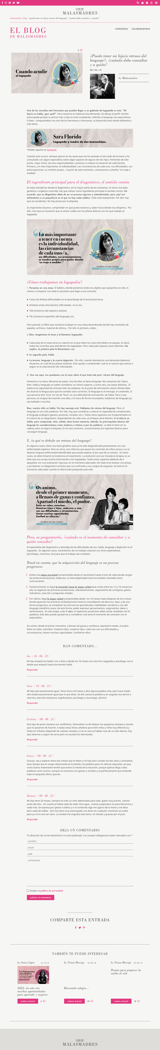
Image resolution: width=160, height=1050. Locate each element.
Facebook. (52, 149)
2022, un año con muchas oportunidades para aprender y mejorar (33, 991)
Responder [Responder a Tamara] (32, 819)
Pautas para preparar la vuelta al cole (126, 971)
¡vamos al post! (28, 1001)
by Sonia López (26, 962)
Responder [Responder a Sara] (32, 702)
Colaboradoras (141, 28)
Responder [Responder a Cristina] (32, 739)
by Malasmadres (128, 78)
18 (137, 1001)
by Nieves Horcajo (74, 962)
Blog (25, 18)
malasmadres (16, 18)
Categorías (121, 28)
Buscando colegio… (76, 988)
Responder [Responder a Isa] (32, 669)
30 (90, 1001)
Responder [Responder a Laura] (32, 779)
